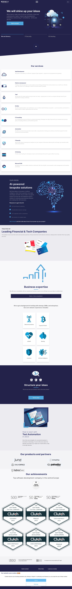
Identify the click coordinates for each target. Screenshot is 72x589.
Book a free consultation (36, 296)
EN (68, 2)
